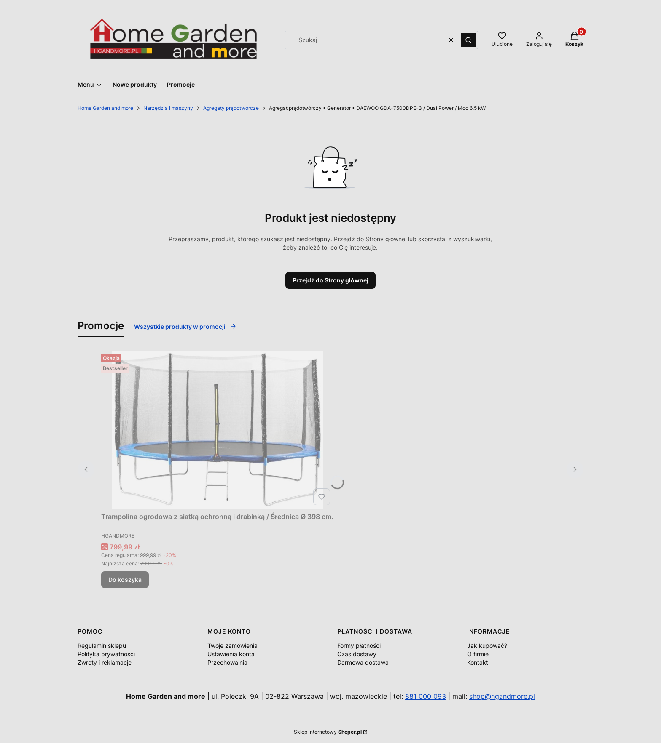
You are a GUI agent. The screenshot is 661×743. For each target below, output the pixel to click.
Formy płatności (359, 645)
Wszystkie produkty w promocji (185, 326)
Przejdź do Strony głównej (330, 280)
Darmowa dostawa (363, 662)
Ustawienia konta (231, 654)
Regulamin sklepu (102, 645)
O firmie (478, 654)
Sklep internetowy (328, 732)
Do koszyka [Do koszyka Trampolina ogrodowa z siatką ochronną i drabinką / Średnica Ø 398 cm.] (125, 579)
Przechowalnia (227, 662)
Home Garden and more (105, 108)
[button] (468, 40)
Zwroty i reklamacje (105, 662)
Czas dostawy (356, 654)
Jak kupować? (487, 645)
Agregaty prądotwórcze (231, 108)
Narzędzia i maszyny (168, 108)
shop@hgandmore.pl (502, 696)
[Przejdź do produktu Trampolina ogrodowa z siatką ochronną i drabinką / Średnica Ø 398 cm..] (217, 430)
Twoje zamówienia (232, 645)
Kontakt (477, 662)
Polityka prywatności (106, 654)
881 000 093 (425, 696)
